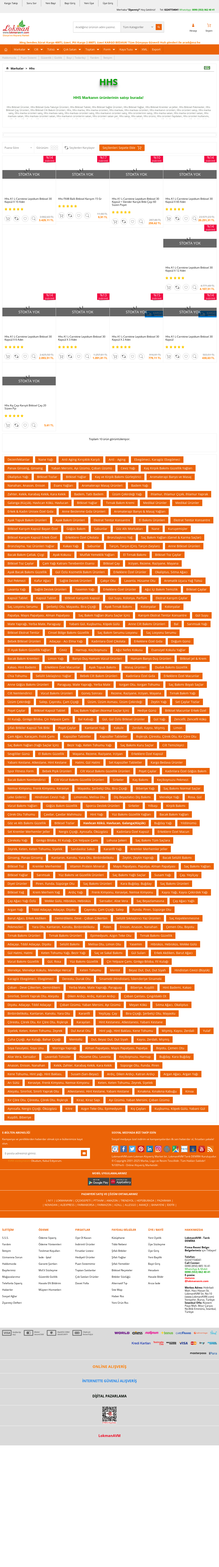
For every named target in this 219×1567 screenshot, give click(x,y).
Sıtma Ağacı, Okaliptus (172, 1005)
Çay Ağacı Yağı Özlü (22, 901)
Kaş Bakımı (140, 780)
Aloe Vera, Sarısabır (22, 1057)
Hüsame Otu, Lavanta (95, 1057)
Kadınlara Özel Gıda (140, 676)
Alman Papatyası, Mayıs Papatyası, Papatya (116, 1048)
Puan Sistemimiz (85, 1264)
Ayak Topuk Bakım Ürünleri (27, 520)
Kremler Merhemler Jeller (149, 849)
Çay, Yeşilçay (189, 875)
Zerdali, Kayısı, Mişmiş (148, 728)
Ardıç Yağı (76, 892)
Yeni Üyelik (154, 1238)
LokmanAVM (109, 1435)
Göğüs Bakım (76, 529)
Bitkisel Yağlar (76, 477)
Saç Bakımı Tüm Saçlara (153, 840)
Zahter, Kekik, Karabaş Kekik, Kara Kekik (36, 494)
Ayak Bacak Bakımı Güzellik (27, 572)
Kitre (68, 1109)
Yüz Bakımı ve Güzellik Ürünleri (81, 875)
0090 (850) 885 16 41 (197, 1266)
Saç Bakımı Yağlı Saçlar (129, 875)
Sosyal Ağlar (9, 1296)
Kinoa (189, 1091)
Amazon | (113, 1200)
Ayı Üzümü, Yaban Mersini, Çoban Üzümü (139, 1100)
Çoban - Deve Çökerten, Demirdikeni (34, 987)
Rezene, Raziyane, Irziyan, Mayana (136, 693)
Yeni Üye (89, 3)
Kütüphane (118, 1238)
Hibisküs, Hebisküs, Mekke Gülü (174, 944)
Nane (155, 529)
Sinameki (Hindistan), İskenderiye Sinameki (130, 979)
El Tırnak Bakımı (134, 555)
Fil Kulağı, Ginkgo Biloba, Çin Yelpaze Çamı (38, 719)
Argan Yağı (15, 909)
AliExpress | (68, 1205)
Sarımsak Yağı (197, 624)
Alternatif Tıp (119, 1283)
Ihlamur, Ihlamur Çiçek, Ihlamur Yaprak (179, 494)
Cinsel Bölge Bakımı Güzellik (68, 633)
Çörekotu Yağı (18, 840)
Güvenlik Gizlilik (48, 1277)
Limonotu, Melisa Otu (89, 797)
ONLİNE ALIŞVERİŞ (109, 1366)
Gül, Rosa (54, 961)
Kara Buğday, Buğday (136, 884)
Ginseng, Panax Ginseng (25, 858)
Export (156, 49)
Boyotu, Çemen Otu (170, 1048)
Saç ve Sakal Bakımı (108, 953)
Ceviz (63, 650)
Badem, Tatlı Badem (88, 494)
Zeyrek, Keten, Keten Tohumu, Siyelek (35, 849)
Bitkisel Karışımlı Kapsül (82, 598)
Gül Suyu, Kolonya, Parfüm (127, 598)
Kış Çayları (138, 1109)
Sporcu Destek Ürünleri (103, 806)
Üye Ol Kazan (83, 1238)
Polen (107, 927)
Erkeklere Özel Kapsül (147, 754)
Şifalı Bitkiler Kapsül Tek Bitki (29, 728)
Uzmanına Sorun (12, 1257)
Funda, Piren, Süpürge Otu (151, 909)
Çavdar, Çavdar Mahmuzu (63, 814)
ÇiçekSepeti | (84, 1200)
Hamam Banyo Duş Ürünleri (151, 658)
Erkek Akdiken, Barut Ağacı (173, 953)
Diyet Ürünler (17, 884)
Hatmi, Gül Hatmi (87, 762)
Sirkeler (118, 780)
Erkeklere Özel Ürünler (129, 572)
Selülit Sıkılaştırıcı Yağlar (53, 676)
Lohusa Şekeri (117, 840)
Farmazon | (105, 1205)
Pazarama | (165, 1200)
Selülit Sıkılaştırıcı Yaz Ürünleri (138, 918)
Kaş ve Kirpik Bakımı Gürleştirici (118, 477)
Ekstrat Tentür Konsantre (112, 520)
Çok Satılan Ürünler (87, 1277)
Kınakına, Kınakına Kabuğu (157, 1091)
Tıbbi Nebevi (119, 1244)
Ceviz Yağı (128, 468)
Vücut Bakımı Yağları (22, 806)
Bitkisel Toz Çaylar (168, 555)
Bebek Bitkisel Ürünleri (24, 641)
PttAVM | (99, 1200)
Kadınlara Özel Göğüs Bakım (185, 771)
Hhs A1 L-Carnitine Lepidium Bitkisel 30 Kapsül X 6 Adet (28, 338)
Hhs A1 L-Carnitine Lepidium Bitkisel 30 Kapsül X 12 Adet (189, 269)
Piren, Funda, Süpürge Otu (55, 884)
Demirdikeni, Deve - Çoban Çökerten (81, 918)
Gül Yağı (159, 719)
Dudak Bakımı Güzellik (171, 667)
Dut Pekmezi (17, 581)
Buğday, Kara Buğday (174, 1057)
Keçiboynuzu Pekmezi (172, 780)
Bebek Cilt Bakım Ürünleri (98, 676)
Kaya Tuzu (126, 49)
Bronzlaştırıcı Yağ (119, 537)
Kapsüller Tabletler (77, 736)
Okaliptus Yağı (18, 477)
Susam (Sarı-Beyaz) (84, 1074)
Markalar (19, 49)
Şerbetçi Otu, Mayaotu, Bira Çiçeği (71, 607)
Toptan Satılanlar (85, 1270)
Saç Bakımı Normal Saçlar (182, 788)
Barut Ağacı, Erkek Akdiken (27, 918)
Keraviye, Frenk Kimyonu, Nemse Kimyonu (58, 1083)
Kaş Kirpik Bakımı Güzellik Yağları (168, 468)
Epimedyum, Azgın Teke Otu (110, 935)
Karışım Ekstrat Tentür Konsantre (162, 615)
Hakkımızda (9, 58)
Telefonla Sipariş (12, 1283)
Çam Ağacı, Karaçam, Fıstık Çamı (31, 736)
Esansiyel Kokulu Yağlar (168, 650)
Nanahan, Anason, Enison (26, 485)
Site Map (117, 1290)
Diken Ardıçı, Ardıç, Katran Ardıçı (91, 996)
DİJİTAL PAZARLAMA (109, 1396)
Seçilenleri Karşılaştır (82, 148)
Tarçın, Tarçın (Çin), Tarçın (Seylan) (134, 546)
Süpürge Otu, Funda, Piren (139, 1065)
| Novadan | (51, 1205)
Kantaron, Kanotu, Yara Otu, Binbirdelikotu (82, 858)
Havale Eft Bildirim (50, 1283)
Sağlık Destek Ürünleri (76, 581)
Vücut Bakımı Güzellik (23, 961)
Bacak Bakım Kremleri (23, 658)
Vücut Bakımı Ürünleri (57, 693)
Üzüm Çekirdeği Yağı (127, 494)
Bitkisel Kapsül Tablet (49, 710)
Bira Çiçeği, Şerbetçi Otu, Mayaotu (150, 1013)
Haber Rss (118, 1296)
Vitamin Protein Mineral (87, 866)
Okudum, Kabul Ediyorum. (32, 1161)
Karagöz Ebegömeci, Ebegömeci (31, 979)
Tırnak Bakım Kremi (120, 503)
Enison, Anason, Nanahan (138, 927)
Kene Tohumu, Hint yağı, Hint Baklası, (35, 1074)
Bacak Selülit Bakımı (177, 858)
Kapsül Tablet (18, 598)
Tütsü (51, 49)
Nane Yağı (45, 459)
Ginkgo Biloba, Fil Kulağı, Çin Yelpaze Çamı (67, 840)
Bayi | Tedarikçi (76, 58)
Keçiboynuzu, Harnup (135, 1057)
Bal (176, 624)
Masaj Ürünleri (135, 667)
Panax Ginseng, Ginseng (25, 468)
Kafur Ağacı (42, 581)
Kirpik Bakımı (175, 806)
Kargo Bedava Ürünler (167, 762)
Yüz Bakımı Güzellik (84, 961)
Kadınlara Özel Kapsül (133, 832)
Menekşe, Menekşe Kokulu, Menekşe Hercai (39, 970)
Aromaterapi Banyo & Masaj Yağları (139, 511)
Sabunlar (100, 529)
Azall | (119, 1205)
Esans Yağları (63, 485)
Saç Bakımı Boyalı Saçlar (186, 684)
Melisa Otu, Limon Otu (104, 944)
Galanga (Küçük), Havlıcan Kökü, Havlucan (38, 503)
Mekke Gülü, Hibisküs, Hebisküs (68, 901)
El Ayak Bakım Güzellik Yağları (29, 650)
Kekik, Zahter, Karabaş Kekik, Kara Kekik (83, 1065)
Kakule (119, 728)
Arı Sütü (13, 1083)
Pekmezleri (15, 927)
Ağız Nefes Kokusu (129, 650)
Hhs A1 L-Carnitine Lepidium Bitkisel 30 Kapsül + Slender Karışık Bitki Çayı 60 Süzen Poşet (135, 201)
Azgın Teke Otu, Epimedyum (101, 1109)
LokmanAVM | (65, 1200)
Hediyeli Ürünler (85, 1257)
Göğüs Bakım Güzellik (61, 806)
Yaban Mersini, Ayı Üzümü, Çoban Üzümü (81, 468)
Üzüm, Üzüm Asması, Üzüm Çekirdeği (115, 702)
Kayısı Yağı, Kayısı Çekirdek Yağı (185, 892)
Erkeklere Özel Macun (173, 832)
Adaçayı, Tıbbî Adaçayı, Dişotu (29, 944)
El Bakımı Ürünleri (152, 520)
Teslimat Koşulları (49, 1251)
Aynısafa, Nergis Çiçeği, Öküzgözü (32, 1109)
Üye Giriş (108, 3)
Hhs (31, 68)
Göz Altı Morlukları (129, 529)
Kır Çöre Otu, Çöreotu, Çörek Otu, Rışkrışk (38, 1100)
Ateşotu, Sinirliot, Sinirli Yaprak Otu (33, 1091)
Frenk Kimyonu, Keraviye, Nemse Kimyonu (122, 892)
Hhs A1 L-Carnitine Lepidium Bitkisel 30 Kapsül (189, 338)
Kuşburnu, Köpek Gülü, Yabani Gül (180, 1109)
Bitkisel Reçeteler (122, 1270)
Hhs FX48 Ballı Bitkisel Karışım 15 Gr (80, 198)
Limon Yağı (56, 658)
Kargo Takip (11, 3)
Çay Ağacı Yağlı (183, 901)
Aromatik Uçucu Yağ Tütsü (183, 581)
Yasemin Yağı (85, 589)
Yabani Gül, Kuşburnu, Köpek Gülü (94, 624)
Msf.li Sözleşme (48, 1270)
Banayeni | (159, 1205)
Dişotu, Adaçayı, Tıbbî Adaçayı (29, 1005)
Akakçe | (145, 1205)
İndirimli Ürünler (85, 1244)
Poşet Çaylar (16, 710)
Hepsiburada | (147, 1200)
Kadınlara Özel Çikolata (108, 641)
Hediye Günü (146, 710)
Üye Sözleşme (156, 1244)
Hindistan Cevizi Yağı (50, 797)
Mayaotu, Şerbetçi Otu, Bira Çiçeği (102, 788)
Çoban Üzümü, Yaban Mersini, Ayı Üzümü (90, 1005)
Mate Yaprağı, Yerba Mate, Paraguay (34, 624)
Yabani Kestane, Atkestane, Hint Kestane (37, 762)
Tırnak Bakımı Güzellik (156, 935)
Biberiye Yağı (145, 788)
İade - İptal (45, 1257)
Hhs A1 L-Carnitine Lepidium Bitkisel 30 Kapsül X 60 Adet (189, 200)
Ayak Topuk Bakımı (102, 667)
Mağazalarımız (11, 1277)
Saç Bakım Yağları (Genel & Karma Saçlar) (171, 537)
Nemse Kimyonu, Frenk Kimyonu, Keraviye (38, 788)
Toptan (90, 49)
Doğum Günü (180, 641)
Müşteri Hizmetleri (50, 1290)
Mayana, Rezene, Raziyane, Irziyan (98, 754)
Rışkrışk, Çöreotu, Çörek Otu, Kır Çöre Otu (166, 736)
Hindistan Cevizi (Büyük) (192, 970)
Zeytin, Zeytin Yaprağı (138, 858)
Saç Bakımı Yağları (197, 866)
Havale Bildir (155, 1277)
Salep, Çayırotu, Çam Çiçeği (59, 702)
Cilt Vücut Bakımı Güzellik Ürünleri (105, 771)
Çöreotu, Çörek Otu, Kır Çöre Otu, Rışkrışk (38, 1022)
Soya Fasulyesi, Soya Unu (26, 1048)
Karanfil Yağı (113, 849)
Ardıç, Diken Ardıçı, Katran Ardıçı (131, 1074)
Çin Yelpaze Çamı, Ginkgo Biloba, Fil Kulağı (137, 961)
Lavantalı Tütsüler (58, 1057)
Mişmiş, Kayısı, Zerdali (178, 1031)
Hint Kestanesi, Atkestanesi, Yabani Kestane (131, 1022)
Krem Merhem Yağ (46, 892)
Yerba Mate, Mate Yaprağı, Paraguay (95, 987)
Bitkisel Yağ (16, 892)
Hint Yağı (96, 814)
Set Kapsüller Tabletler (125, 762)
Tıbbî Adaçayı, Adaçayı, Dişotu (53, 909)
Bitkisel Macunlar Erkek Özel (185, 710)
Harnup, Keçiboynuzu (91, 650)
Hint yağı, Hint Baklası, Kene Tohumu (126, 1031)
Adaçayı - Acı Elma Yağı (66, 641)
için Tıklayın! (200, 1250)
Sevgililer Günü (19, 754)
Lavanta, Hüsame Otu (139, 581)
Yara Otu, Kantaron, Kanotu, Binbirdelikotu (63, 927)
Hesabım (153, 1270)
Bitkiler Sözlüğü (121, 1277)
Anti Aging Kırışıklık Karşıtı (81, 459)
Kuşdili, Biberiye (19, 1117)
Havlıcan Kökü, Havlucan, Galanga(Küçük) (114, 823)
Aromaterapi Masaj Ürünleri (102, 485)
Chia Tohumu (17, 676)
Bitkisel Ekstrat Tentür (23, 633)
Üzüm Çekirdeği (19, 702)
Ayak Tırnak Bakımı (118, 607)
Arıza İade (154, 1283)
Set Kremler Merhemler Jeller (29, 832)
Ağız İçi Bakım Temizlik (161, 589)
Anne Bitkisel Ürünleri (184, 546)
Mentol (115, 970)
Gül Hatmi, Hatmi (20, 953)
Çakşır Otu (108, 581)
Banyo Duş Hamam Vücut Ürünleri (97, 658)
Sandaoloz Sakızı (83, 849)
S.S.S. (5, 1238)
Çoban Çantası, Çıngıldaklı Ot (145, 996)
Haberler (7, 1290)
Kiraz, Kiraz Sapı (88, 1100)
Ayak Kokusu (62, 555)
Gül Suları (138, 953)
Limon (177, 728)
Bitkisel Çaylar (196, 589)
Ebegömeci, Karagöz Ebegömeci (157, 459)
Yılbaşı (153, 806)
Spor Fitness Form (21, 771)
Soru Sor (32, 3)
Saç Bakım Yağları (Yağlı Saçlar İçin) (33, 745)
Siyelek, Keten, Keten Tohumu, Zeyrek (35, 1031)
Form (107, 49)
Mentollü (75, 1039)
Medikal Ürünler (155, 503)
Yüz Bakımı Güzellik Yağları (131, 814)
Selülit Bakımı (70, 944)
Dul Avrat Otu (81, 1031)
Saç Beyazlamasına (150, 901)
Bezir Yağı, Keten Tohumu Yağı (89, 745)
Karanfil (84, 1013)
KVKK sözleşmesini (19, 1161)
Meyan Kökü (138, 1005)
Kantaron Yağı (95, 728)
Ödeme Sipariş (47, 1238)
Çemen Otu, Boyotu (180, 927)
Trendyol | (129, 1200)
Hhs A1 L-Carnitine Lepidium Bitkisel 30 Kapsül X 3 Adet (81, 338)
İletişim (107, 58)
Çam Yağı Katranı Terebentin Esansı (68, 563)
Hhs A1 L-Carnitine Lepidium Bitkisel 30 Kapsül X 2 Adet (135, 338)
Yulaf (206, 1031)
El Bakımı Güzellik (51, 754)
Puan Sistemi (28, 58)
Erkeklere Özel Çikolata (82, 537)
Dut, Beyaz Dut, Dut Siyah (109, 1039)
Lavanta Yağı (17, 589)
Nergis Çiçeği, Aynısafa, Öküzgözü (83, 832)
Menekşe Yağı (169, 797)
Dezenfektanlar (19, 459)
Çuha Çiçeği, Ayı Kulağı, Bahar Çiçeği (34, 1039)
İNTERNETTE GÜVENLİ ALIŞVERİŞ (109, 1381)
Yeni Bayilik (155, 1257)
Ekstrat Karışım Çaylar (172, 598)
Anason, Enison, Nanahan (26, 1065)
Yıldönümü (188, 823)
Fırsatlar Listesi (84, 1251)
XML (144, 49)
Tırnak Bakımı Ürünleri (24, 935)
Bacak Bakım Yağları (174, 814)
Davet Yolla (82, 1283)
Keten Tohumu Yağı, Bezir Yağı (63, 953)
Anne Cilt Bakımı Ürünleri (146, 624)
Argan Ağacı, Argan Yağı (180, 1074)
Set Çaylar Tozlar (187, 702)
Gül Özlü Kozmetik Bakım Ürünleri (80, 572)
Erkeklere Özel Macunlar (62, 667)
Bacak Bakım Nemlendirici (27, 780)
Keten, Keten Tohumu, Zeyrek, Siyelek (125, 1083)
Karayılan (83, 1022)
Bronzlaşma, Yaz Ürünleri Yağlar (31, 546)
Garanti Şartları (48, 1264)
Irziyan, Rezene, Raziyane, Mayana (153, 563)
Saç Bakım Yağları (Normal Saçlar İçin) (101, 710)
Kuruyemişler (178, 529)
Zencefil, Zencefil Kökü (190, 719)
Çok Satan (70, 49)
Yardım (94, 58)
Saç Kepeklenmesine (184, 918)
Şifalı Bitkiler (119, 1251)
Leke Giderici (17, 797)
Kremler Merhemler (47, 866)
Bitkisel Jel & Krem (193, 658)
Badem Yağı (139, 485)
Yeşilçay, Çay (108, 1013)
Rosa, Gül (195, 797)
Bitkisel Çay (111, 563)
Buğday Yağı (163, 823)
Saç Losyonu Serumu (23, 607)
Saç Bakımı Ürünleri (97, 884)
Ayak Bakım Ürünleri (70, 520)
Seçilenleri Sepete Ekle (122, 148)
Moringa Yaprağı (64, 1048)
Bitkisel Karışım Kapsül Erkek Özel (32, 537)
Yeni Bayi (51, 3)
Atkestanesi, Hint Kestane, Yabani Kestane (98, 1091)
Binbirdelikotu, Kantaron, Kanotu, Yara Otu (39, 1013)
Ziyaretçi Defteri (12, 1303)
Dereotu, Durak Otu (76, 979)
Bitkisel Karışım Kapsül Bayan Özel (33, 529)
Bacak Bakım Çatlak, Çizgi (26, 555)
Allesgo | (132, 1205)
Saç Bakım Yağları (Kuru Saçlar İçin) (104, 615)
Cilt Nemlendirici (20, 693)
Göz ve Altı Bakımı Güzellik (27, 823)
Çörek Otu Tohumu (21, 814)
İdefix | (172, 1205)
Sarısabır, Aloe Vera (114, 901)
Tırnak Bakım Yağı (183, 693)
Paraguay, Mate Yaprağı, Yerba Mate (83, 684)
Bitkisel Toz (16, 866)
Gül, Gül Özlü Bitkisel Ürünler (123, 719)
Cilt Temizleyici (173, 745)
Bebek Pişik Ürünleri (57, 771)
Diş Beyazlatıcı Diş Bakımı (132, 797)
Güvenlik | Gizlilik (51, 58)
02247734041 (171, 9)
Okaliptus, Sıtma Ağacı (171, 572)
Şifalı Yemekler (121, 1264)
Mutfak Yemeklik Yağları (97, 555)
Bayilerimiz (9, 1270)
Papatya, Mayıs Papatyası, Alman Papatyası (39, 615)
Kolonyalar (148, 607)
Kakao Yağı (71, 546)
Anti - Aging (117, 459)
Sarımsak (43, 875)
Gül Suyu (201, 615)
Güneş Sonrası (91, 693)
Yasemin (136, 944)
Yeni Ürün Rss (120, 1303)
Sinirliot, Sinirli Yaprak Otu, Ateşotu (33, 996)
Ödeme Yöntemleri (50, 1244)
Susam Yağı (162, 875)
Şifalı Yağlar (119, 1257)
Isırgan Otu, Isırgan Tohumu (139, 684)
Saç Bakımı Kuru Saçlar (137, 745)
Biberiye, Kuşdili (142, 987)
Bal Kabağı (85, 719)
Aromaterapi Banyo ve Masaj (170, 477)
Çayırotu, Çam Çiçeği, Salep (104, 909)
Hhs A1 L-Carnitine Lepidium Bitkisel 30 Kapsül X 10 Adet (28, 200)
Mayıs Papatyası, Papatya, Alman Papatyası (144, 866)
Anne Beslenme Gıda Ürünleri (83, 511)
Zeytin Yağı (159, 702)
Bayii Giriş (154, 1264)
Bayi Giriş (70, 3)
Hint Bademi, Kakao (177, 987)
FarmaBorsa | (87, 1205)
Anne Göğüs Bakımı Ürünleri (28, 684)
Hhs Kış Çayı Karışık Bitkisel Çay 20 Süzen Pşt (25, 407)
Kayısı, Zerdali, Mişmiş (153, 1039)
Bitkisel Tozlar (47, 477)
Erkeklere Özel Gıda (148, 641)
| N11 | (51, 1200)
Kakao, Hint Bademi (22, 667)
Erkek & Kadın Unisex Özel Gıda (30, 511)
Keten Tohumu (90, 970)
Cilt (36, 49)
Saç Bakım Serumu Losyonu (117, 633)
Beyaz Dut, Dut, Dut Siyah (147, 970)
